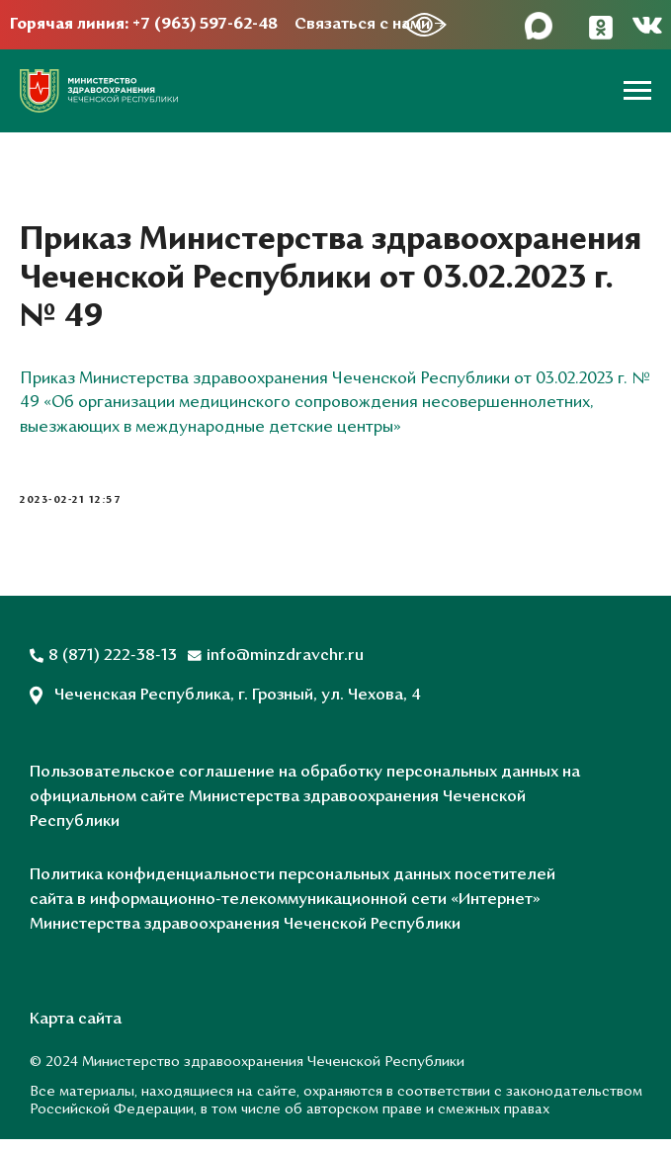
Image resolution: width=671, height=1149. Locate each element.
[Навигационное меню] (637, 91)
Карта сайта (76, 1029)
